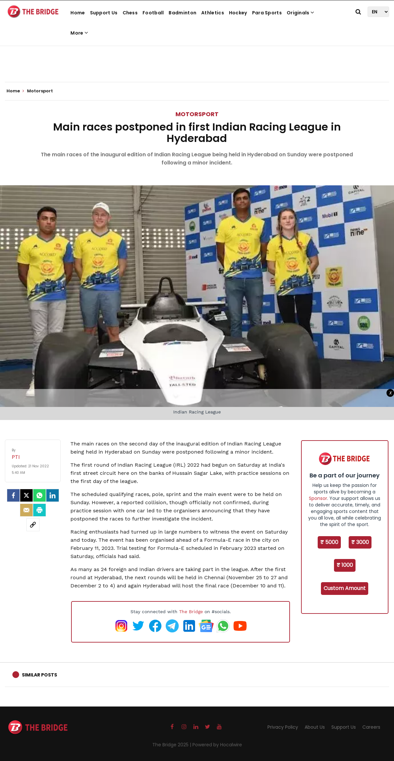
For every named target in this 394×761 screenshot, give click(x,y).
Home (77, 12)
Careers (371, 727)
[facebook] (13, 495)
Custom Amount (345, 588)
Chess (130, 12)
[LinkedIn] (52, 495)
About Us (315, 727)
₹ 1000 (345, 565)
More (79, 33)
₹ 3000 (360, 542)
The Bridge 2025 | (172, 744)
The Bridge (191, 611)
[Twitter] (26, 495)
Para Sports (267, 12)
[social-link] (32, 524)
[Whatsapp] (39, 495)
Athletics (212, 12)
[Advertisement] (197, 62)
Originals (300, 12)
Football (153, 12)
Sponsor (318, 498)
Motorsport (197, 114)
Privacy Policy (282, 727)
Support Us (104, 12)
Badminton (182, 12)
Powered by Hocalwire (217, 744)
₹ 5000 (329, 542)
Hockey (238, 12)
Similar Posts (39, 675)
